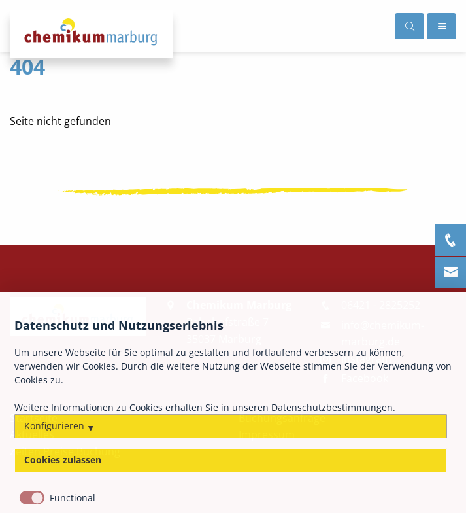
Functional (72, 498)
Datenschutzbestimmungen (332, 408)
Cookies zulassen (62, 461)
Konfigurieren (54, 426)
